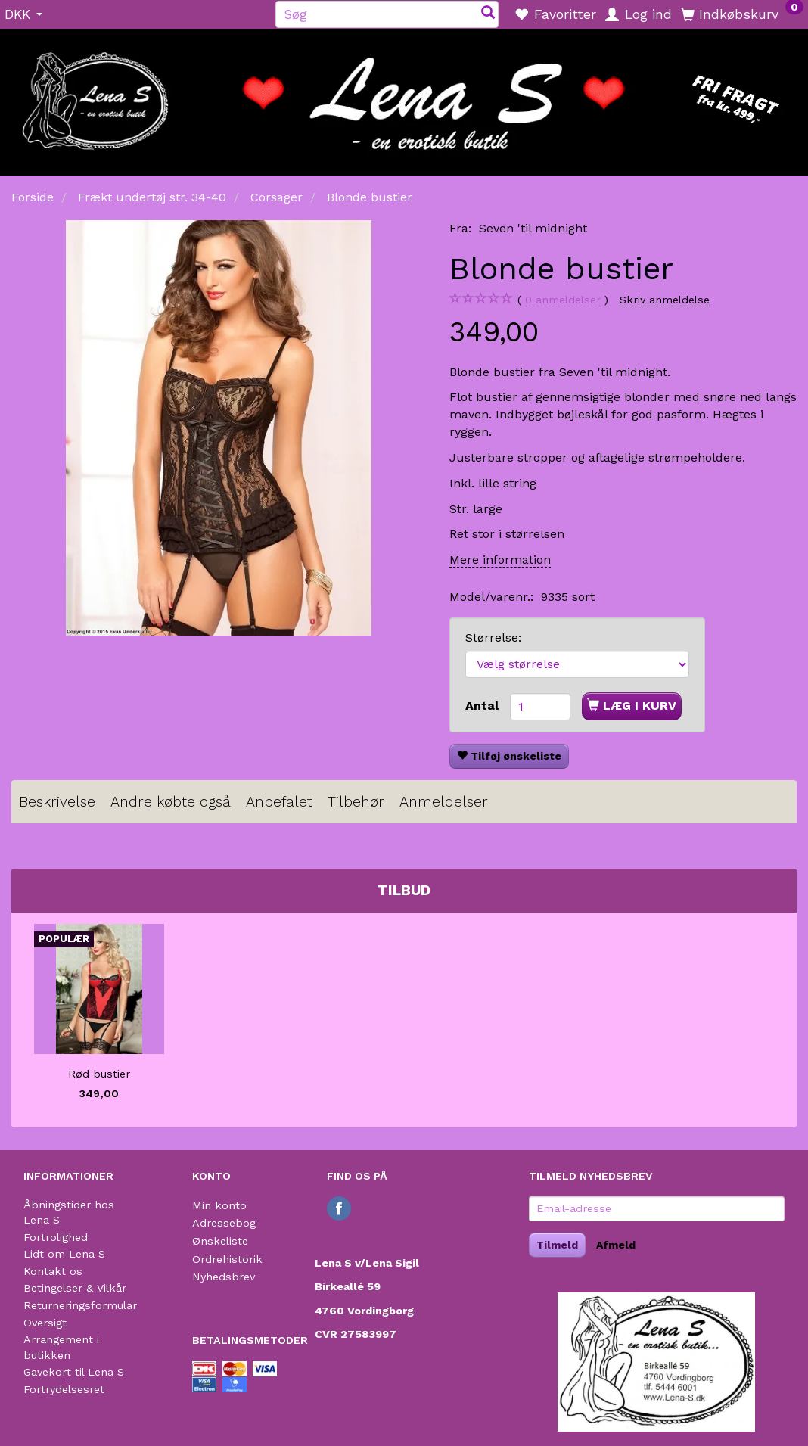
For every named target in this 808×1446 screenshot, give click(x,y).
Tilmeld (557, 1245)
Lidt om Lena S (64, 1254)
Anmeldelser (443, 801)
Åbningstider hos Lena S (68, 1213)
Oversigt (45, 1323)
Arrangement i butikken (61, 1347)
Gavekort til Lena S (73, 1372)
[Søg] (488, 14)
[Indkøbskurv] (742, 13)
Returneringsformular (80, 1305)
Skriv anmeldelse (665, 300)
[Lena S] (404, 96)
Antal (483, 705)
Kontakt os (52, 1271)
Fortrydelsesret (63, 1389)
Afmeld (616, 1245)
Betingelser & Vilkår (74, 1288)
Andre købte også (170, 801)
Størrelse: (493, 637)
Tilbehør (356, 801)
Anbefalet (279, 801)
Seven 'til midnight (533, 228)
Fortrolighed (55, 1237)
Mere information (500, 559)
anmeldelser (563, 300)
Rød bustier (99, 1074)
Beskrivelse (57, 801)
